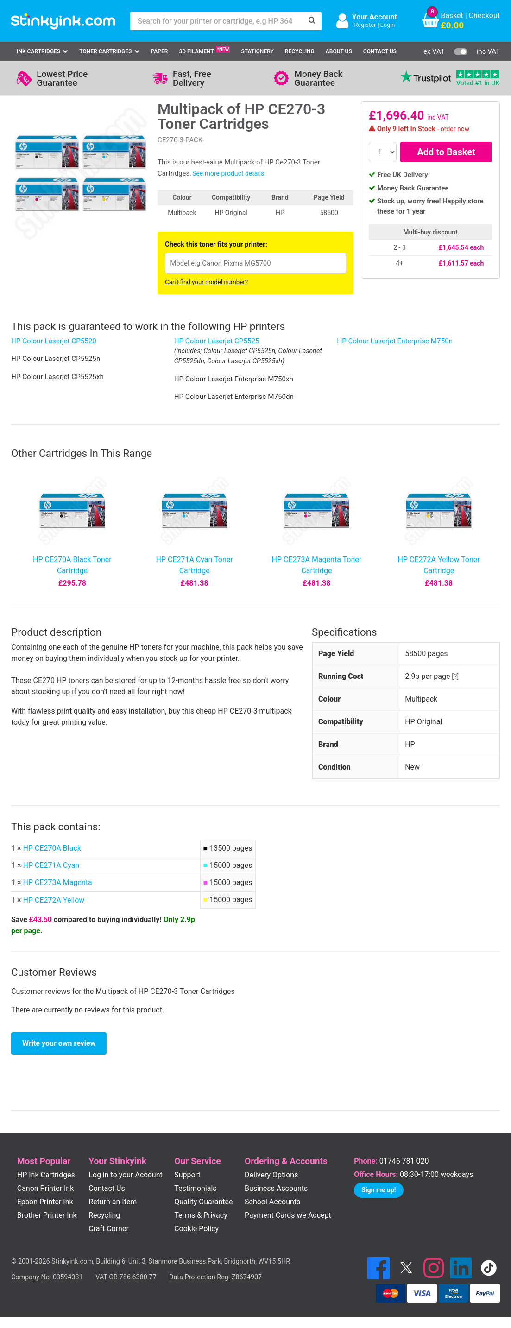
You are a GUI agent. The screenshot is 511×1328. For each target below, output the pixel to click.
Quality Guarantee (203, 1201)
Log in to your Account (125, 1174)
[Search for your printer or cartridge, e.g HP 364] (216, 21)
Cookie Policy (196, 1228)
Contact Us (380, 51)
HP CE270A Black (52, 848)
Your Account (374, 17)
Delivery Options (271, 1174)
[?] (455, 676)
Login (387, 24)
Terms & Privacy (200, 1215)
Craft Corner (108, 1228)
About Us (339, 51)
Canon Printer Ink (45, 1188)
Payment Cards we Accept (288, 1215)
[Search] (312, 21)
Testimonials (195, 1188)
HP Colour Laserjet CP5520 (53, 341)
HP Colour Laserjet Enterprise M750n (395, 341)
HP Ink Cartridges (46, 1174)
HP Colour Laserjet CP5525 (216, 341)
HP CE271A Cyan (51, 865)
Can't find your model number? (206, 281)
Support (187, 1174)
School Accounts (272, 1201)
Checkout (484, 15)
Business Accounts (276, 1188)
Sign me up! (378, 1190)
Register (365, 24)
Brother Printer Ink (47, 1215)
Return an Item (112, 1201)
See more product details (228, 173)
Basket (452, 15)
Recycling (300, 51)
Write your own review (58, 1043)
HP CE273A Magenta (57, 882)
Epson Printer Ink (45, 1201)
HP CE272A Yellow (53, 900)
